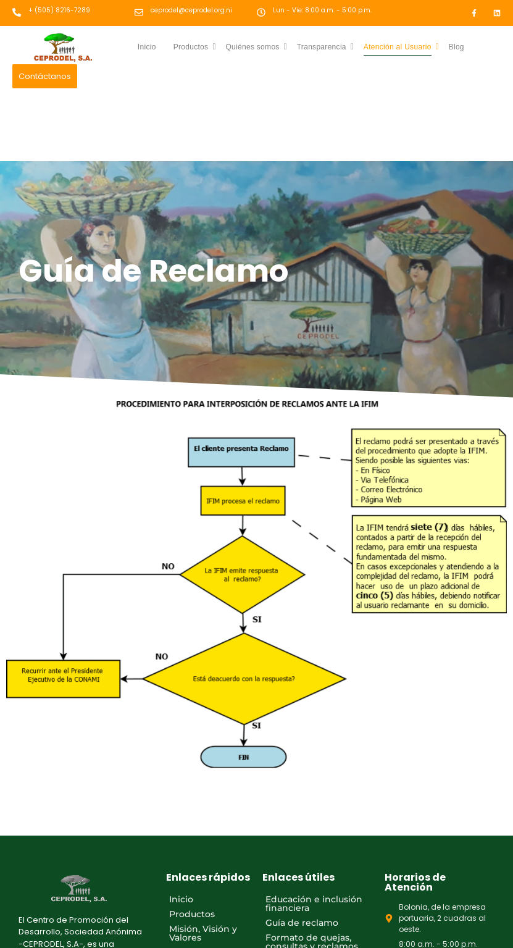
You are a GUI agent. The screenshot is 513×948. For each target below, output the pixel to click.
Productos (194, 47)
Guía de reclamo (301, 922)
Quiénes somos (256, 47)
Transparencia (325, 47)
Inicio (147, 47)
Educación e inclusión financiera (313, 903)
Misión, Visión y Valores (203, 933)
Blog (456, 47)
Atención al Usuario (401, 47)
